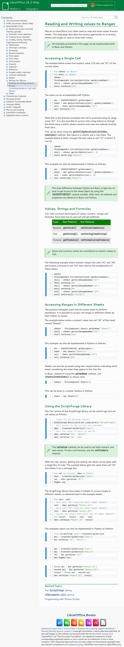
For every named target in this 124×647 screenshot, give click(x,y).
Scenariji (12, 64)
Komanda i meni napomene (20, 34)
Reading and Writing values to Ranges (21, 84)
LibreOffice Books (81, 611)
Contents (6, 17)
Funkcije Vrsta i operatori (19, 37)
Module (14, 8)
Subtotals (13, 67)
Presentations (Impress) (16, 96)
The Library (58, 586)
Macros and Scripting (15, 110)
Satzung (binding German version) (56, 627)
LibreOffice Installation (16, 112)
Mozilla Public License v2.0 (101, 630)
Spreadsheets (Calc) (14, 26)
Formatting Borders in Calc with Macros (22, 89)
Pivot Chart (13, 58)
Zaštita (12, 78)
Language (31, 8)
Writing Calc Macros (17, 80)
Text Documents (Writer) (16, 20)
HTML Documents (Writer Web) (19, 23)
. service (59, 591)
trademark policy (75, 640)
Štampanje (13, 50)
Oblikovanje (14, 45)
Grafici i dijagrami (13, 107)
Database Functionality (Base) (18, 101)
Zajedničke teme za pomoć (17, 115)
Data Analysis (14, 61)
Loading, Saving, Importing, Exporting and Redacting (19, 41)
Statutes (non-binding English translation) (95, 624)
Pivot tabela (14, 56)
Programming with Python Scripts (62, 595)
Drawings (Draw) (13, 99)
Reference (13, 69)
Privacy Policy (69, 624)
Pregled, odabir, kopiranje (19, 72)
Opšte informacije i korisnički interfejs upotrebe (19, 30)
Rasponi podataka (16, 53)
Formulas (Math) (13, 104)
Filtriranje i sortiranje (17, 47)
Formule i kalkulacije (17, 75)
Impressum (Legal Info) (51, 624)
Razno (11, 93)
